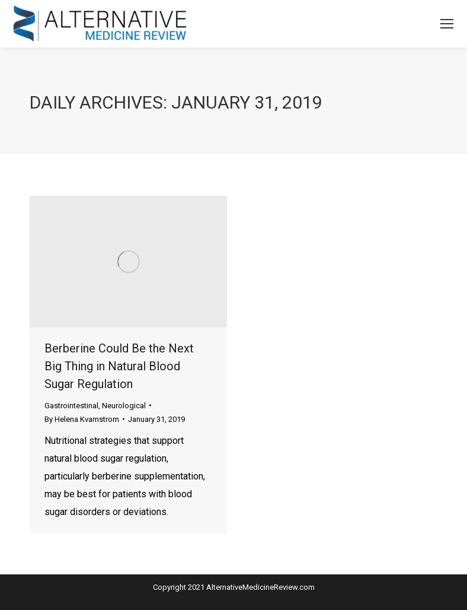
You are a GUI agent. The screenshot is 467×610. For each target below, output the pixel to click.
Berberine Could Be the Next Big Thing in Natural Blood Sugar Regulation (119, 366)
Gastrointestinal (71, 405)
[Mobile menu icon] (447, 23)
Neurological (124, 405)
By (81, 419)
